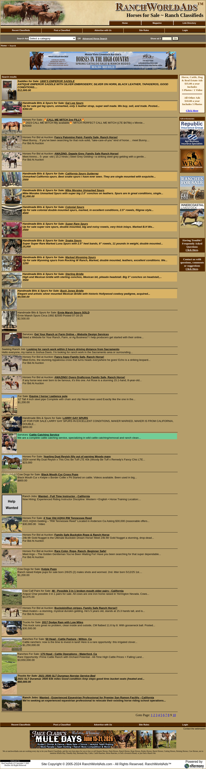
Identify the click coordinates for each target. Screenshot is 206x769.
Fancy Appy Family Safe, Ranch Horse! (79, 356)
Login (185, 30)
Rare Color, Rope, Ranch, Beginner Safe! (80, 551)
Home (125, 23)
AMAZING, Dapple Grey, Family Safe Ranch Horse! (87, 153)
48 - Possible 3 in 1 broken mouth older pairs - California (88, 590)
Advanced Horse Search (94, 38)
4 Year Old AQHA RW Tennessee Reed (67, 518)
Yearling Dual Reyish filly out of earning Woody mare (77, 456)
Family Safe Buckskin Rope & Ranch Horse (82, 534)
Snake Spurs (73, 240)
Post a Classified (62, 30)
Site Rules (144, 30)
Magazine (157, 23)
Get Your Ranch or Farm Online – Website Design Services (71, 334)
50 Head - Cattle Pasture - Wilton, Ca (68, 639)
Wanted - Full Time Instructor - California (64, 496)
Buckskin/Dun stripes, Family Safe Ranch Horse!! (86, 607)
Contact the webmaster (194, 728)
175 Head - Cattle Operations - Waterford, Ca (68, 653)
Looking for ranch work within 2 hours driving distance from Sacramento (73, 349)
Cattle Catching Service (44, 434)
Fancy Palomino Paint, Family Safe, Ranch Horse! (86, 137)
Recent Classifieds (21, 30)
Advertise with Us (103, 30)
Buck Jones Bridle (72, 290)
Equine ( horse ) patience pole (48, 396)
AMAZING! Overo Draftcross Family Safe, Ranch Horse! (90, 377)
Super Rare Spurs (76, 223)
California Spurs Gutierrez (82, 173)
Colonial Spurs (74, 207)
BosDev (7, 765)
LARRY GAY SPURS (75, 417)
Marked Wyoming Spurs (80, 257)
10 (174, 715)
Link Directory (189, 23)
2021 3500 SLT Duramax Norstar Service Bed (66, 675)
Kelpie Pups (49, 569)
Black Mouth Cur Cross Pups (59, 474)
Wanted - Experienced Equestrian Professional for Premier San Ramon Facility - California (96, 697)
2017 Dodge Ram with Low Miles (62, 622)
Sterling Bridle (74, 273)
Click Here (192, 110)
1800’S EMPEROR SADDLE (57, 81)
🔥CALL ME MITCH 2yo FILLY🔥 (64, 119)
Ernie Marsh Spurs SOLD (74, 312)
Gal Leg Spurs (74, 102)
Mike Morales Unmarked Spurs (84, 190)
